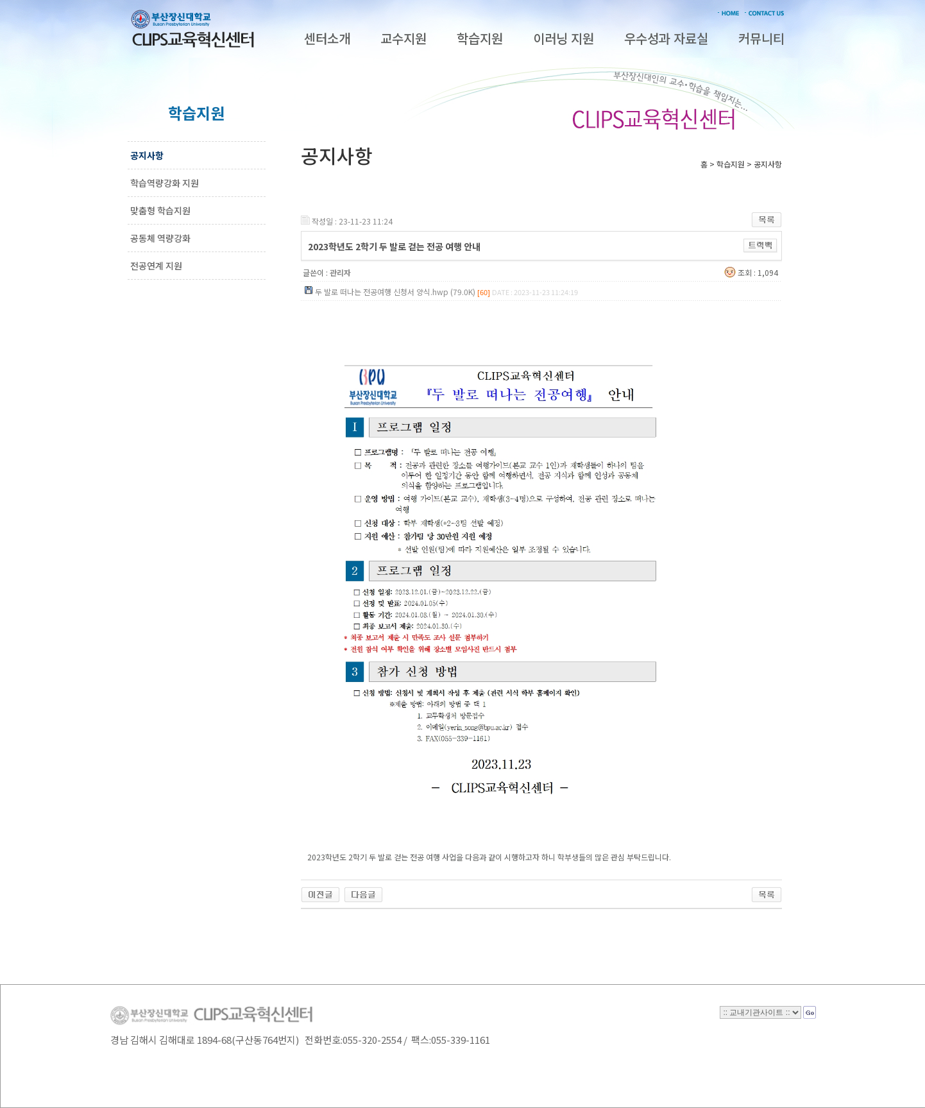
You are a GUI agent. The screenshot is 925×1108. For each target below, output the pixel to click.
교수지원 (403, 38)
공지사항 (147, 155)
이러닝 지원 (563, 38)
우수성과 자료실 (666, 38)
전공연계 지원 (156, 265)
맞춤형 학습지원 (160, 210)
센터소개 (327, 38)
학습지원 (480, 38)
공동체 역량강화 (160, 238)
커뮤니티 (761, 38)
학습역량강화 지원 (164, 182)
